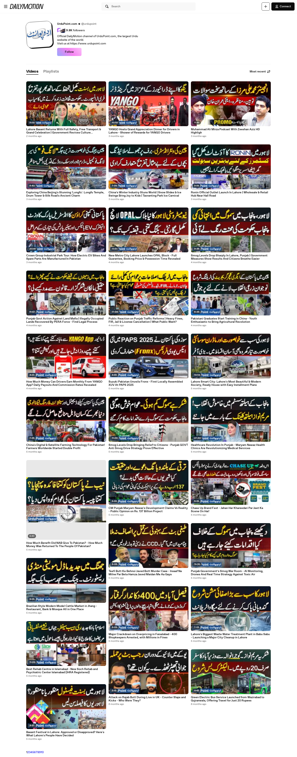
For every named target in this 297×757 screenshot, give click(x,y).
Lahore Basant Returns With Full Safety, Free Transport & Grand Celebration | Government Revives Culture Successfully (63, 131)
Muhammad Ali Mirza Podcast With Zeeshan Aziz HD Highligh (225, 131)
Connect (283, 6)
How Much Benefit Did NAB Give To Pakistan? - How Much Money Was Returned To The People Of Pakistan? (64, 544)
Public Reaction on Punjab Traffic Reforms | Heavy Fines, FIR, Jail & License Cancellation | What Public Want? (146, 320)
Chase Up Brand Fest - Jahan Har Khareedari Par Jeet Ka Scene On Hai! (227, 509)
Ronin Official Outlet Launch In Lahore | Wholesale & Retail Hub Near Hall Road (229, 194)
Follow (69, 52)
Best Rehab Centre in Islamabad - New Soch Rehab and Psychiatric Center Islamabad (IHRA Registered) (62, 671)
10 (42, 752)
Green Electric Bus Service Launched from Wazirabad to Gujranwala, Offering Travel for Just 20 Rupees (227, 699)
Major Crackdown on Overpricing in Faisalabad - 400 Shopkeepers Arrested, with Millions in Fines (143, 636)
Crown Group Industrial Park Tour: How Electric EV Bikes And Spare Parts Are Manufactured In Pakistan (66, 257)
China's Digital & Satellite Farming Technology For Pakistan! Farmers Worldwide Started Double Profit (65, 446)
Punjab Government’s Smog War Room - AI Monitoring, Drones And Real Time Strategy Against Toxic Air (227, 573)
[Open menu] (5, 6)
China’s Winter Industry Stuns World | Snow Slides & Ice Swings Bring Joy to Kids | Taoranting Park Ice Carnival (145, 194)
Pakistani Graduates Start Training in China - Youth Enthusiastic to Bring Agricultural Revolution (224, 320)
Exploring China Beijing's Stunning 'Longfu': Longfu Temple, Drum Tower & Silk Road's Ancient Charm (65, 194)
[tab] (32, 71)
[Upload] (266, 6)
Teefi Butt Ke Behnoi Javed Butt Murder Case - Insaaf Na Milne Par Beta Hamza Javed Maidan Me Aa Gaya (145, 573)
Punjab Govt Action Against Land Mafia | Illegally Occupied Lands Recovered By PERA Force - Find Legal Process (64, 320)
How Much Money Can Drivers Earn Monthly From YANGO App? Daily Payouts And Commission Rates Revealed (64, 383)
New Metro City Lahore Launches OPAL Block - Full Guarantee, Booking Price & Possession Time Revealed (144, 257)
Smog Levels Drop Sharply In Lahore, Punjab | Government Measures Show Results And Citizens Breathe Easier (229, 257)
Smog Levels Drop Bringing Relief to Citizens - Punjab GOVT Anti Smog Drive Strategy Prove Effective (148, 446)
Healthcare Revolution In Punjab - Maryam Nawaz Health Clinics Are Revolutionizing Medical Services (228, 446)
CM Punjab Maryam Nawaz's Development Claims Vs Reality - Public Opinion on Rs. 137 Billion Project (148, 509)
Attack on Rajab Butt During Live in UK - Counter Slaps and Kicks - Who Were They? (147, 699)
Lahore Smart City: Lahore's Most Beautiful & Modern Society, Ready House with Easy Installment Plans (226, 383)
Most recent (260, 72)
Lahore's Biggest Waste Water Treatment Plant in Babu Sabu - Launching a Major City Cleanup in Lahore (230, 636)
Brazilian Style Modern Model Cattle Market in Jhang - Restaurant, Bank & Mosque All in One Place (61, 607)
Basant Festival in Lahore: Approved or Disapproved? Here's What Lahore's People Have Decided (65, 734)
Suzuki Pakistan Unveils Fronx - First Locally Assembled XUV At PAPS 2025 (146, 383)
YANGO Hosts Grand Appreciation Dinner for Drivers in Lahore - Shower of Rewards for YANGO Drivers (144, 131)
